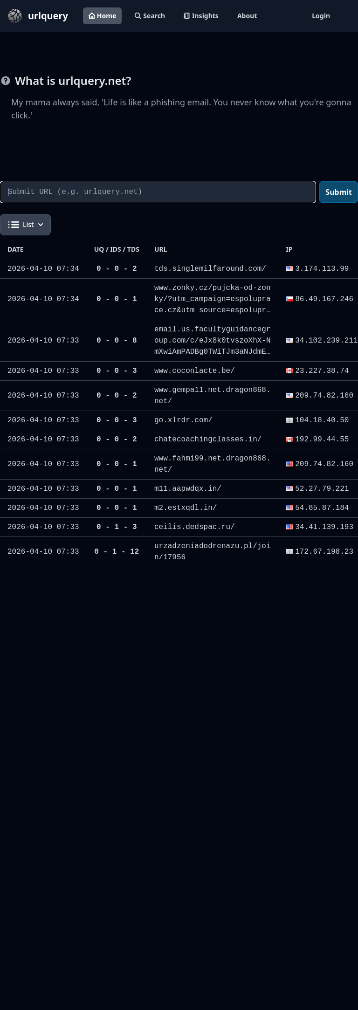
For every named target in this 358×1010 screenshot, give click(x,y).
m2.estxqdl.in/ (185, 508)
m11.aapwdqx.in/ (187, 489)
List (25, 224)
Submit (338, 192)
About (247, 15)
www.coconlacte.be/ (194, 371)
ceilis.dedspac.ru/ (194, 527)
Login (321, 15)
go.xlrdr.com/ (183, 420)
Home (102, 15)
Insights (201, 15)
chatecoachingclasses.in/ (208, 439)
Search (150, 15)
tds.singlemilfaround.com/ (210, 269)
